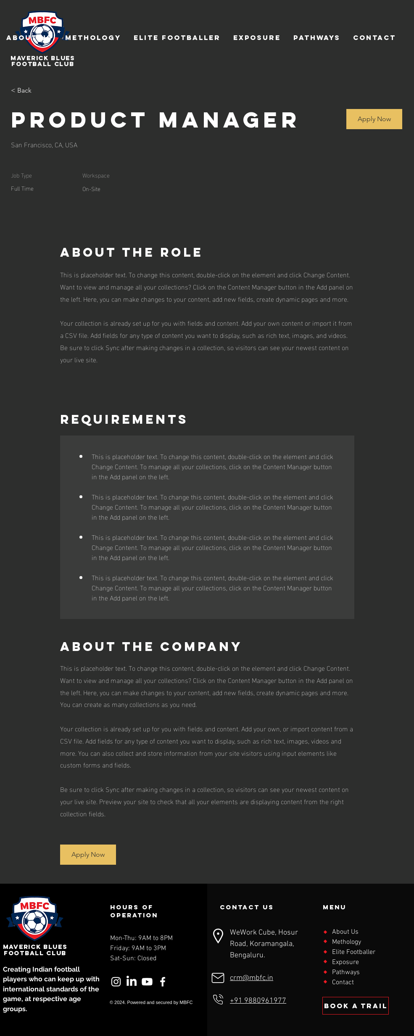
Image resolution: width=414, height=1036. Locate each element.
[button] (374, 119)
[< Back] (41, 90)
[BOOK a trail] (355, 1006)
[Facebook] (162, 981)
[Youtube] (147, 981)
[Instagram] (116, 981)
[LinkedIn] (131, 981)
